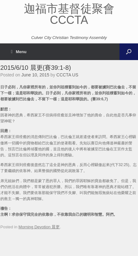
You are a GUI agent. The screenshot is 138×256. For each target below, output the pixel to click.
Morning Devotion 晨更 (39, 227)
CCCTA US (67, 74)
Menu (18, 51)
